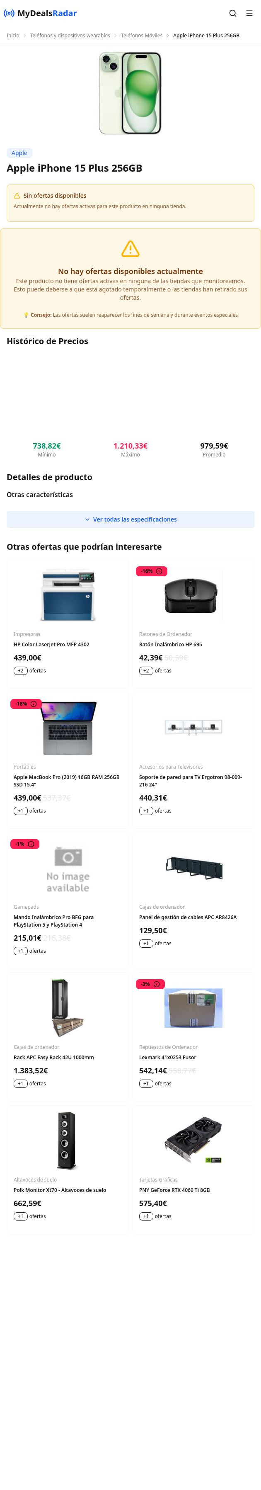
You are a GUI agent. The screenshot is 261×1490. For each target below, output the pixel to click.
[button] (233, 13)
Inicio (13, 35)
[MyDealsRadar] (40, 13)
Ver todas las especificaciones (130, 519)
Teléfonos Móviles (141, 35)
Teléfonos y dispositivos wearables (70, 35)
